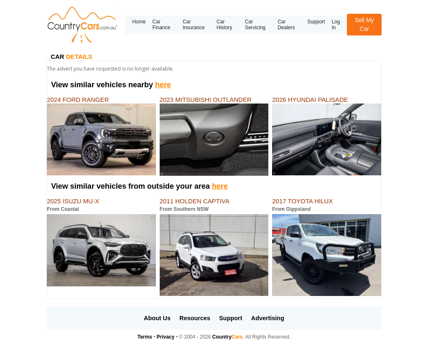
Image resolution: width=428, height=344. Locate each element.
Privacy (166, 337)
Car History (224, 24)
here (163, 85)
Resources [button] (194, 318)
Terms (145, 337)
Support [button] (230, 318)
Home (139, 22)
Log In (335, 24)
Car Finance (162, 24)
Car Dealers (286, 24)
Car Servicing (255, 24)
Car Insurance (194, 24)
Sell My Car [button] (364, 24)
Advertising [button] (267, 318)
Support (316, 22)
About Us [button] (157, 318)
